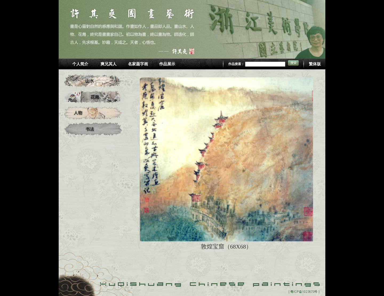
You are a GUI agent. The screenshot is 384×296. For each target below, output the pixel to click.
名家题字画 (138, 64)
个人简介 (80, 64)
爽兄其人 (109, 64)
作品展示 (167, 64)
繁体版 (315, 64)
